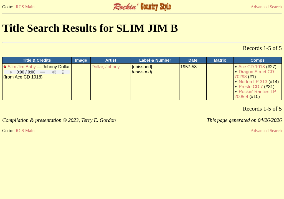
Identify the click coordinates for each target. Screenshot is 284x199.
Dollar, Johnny (106, 66)
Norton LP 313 (253, 81)
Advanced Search (266, 6)
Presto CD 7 (251, 86)
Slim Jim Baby (21, 66)
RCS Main (25, 6)
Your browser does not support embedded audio (37, 72)
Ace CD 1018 (252, 66)
